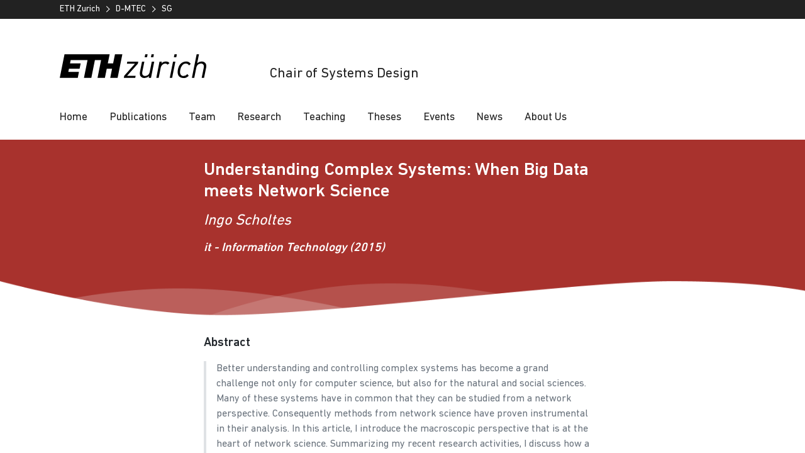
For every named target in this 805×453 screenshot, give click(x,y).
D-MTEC (131, 9)
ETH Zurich (80, 9)
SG (167, 9)
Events (439, 117)
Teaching (324, 117)
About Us (546, 117)
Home (73, 117)
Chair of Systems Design (344, 74)
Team (202, 117)
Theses (384, 117)
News (489, 117)
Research (259, 117)
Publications (138, 117)
